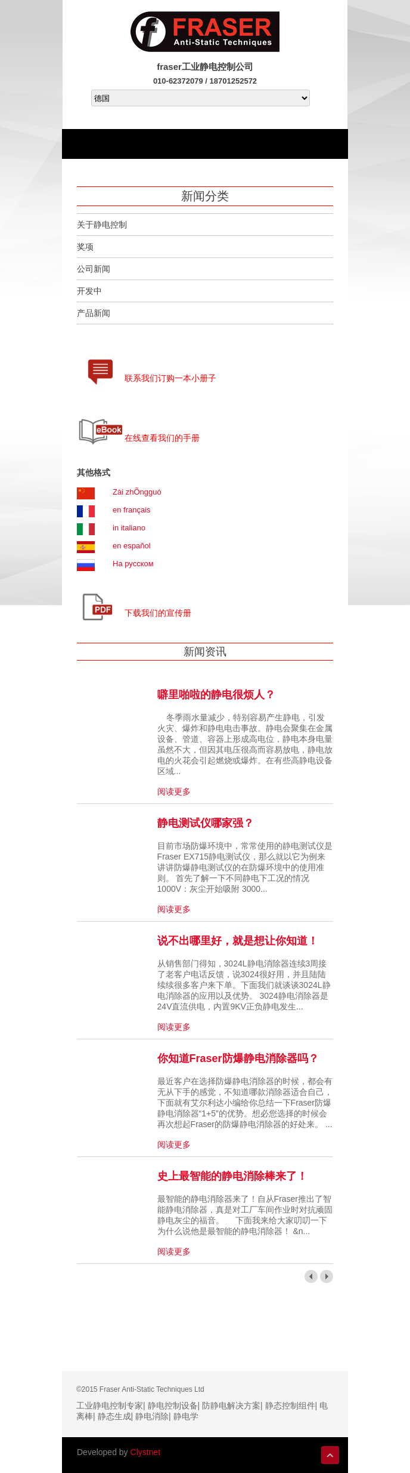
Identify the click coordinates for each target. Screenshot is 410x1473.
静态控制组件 (290, 1405)
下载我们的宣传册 (158, 613)
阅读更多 (174, 791)
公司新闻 (93, 269)
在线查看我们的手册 (162, 438)
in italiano (129, 527)
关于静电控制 (102, 224)
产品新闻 (93, 313)
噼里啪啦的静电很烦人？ (216, 695)
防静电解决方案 (231, 1405)
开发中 (89, 291)
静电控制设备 (173, 1405)
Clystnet (146, 1452)
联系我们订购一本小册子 (170, 378)
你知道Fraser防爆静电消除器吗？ (238, 1058)
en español (132, 545)
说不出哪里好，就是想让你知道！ (237, 941)
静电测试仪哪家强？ (205, 823)
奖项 (85, 246)
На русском (133, 563)
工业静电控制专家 (109, 1405)
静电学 (185, 1416)
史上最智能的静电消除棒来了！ (232, 1176)
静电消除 (152, 1416)
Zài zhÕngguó (137, 491)
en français (132, 509)
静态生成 (114, 1416)
